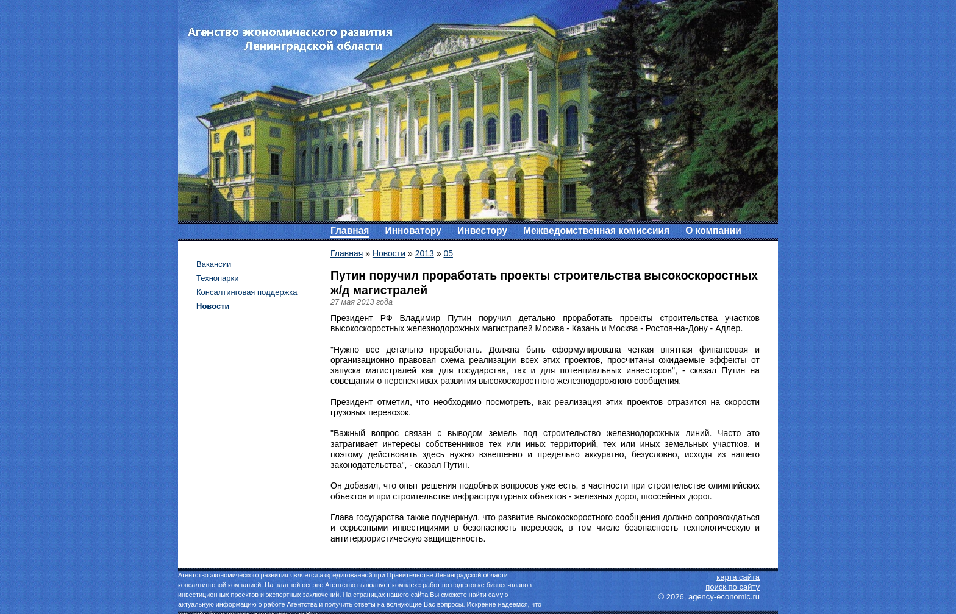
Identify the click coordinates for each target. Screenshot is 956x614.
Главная (349, 230)
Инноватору (413, 230)
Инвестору (482, 230)
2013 (424, 253)
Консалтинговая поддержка (247, 292)
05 (448, 253)
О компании (713, 230)
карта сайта (738, 577)
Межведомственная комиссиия (596, 230)
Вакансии (213, 264)
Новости (389, 253)
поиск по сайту (732, 586)
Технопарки (217, 278)
